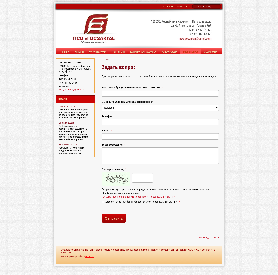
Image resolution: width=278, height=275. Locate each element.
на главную (168, 6)
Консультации (169, 51)
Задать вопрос (190, 51)
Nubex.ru (89, 256)
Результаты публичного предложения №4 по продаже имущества (71, 150)
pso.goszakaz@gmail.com (72, 89)
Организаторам (97, 51)
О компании (210, 51)
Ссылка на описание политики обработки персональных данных (139, 197)
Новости (79, 51)
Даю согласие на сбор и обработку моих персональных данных (141, 201)
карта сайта (183, 6)
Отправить (114, 218)
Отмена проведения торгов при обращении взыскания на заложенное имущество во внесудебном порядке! (73, 113)
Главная (65, 51)
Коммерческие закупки (143, 51)
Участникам (118, 51)
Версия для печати (209, 237)
